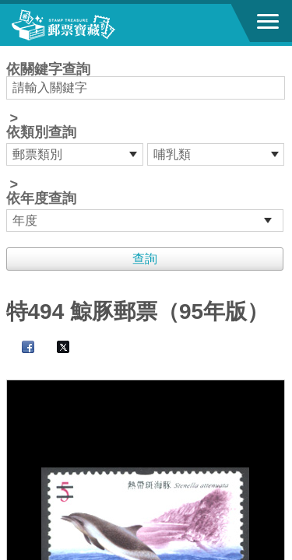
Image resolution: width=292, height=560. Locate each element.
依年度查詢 (41, 198)
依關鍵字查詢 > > (146, 147)
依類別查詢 (41, 132)
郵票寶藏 (97, 24)
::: (11, 52)
